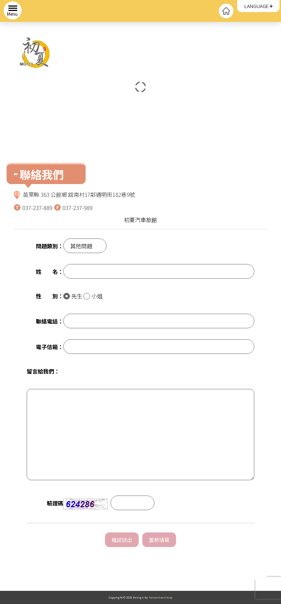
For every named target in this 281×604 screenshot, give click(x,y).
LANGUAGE (256, 6)
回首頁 (226, 11)
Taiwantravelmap (160, 597)
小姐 (92, 296)
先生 (72, 296)
